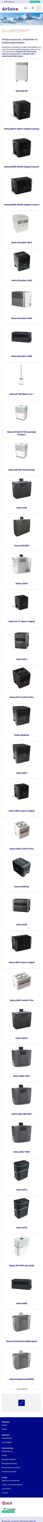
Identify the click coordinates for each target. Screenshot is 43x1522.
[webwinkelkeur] (7, 1503)
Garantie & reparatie (9, 1471)
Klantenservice (7, 1451)
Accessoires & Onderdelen (19, 30)
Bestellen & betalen (9, 1459)
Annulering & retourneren (11, 1467)
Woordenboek (7, 1438)
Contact (5, 1493)
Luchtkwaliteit (7, 1442)
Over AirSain (6, 1489)
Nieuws (4, 1425)
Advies (4, 1429)
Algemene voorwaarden (10, 1481)
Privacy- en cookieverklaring (12, 1485)
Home (4, 30)
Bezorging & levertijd (9, 1463)
